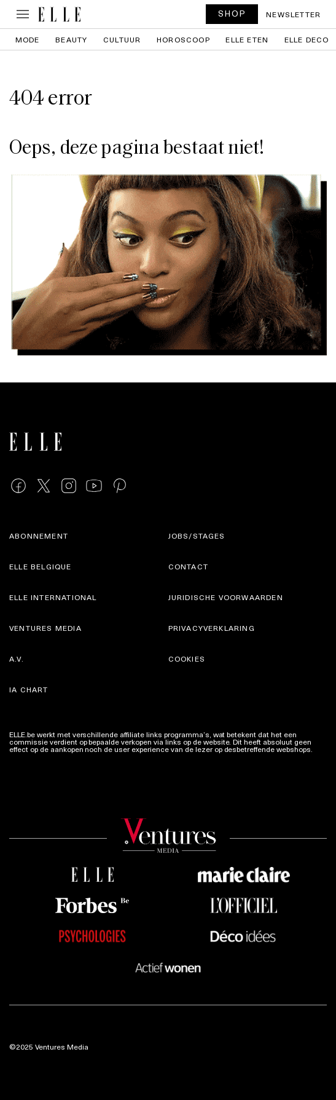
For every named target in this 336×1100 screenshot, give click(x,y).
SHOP (232, 13)
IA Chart (29, 689)
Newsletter (293, 14)
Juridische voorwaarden (225, 597)
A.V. (16, 658)
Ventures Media (45, 627)
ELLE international (53, 597)
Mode (27, 39)
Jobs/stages (196, 535)
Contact (188, 566)
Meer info (25, 756)
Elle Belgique (40, 566)
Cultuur (122, 39)
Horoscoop (183, 39)
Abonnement (38, 535)
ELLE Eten (246, 39)
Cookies (186, 658)
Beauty (71, 39)
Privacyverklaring (211, 627)
